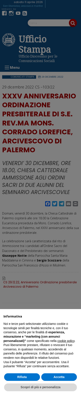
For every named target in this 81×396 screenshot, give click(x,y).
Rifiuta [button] (22, 377)
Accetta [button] (59, 377)
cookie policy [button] (66, 341)
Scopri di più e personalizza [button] (40, 387)
